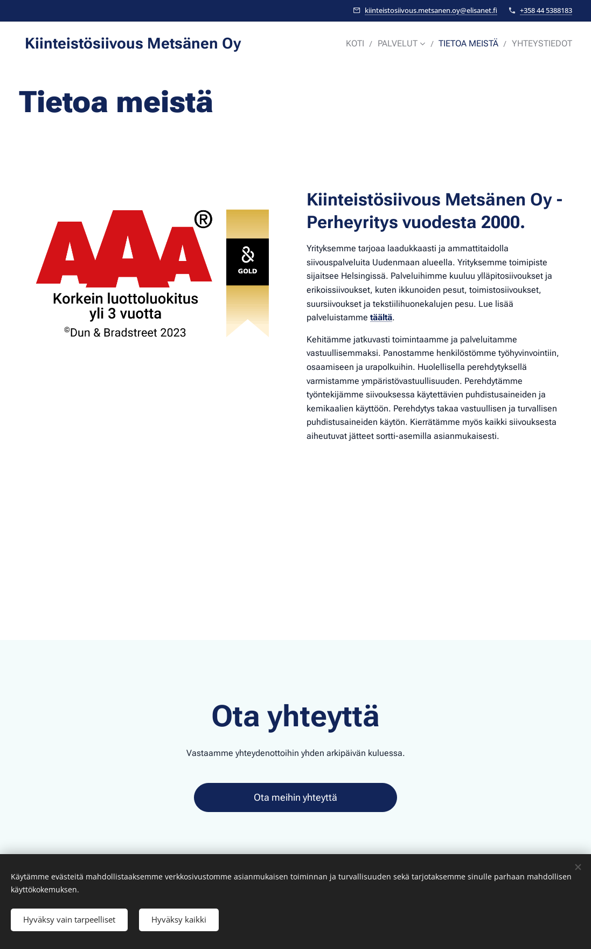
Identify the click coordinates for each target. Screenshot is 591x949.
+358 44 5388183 (546, 10)
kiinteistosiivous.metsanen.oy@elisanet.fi (431, 10)
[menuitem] (365, 43)
